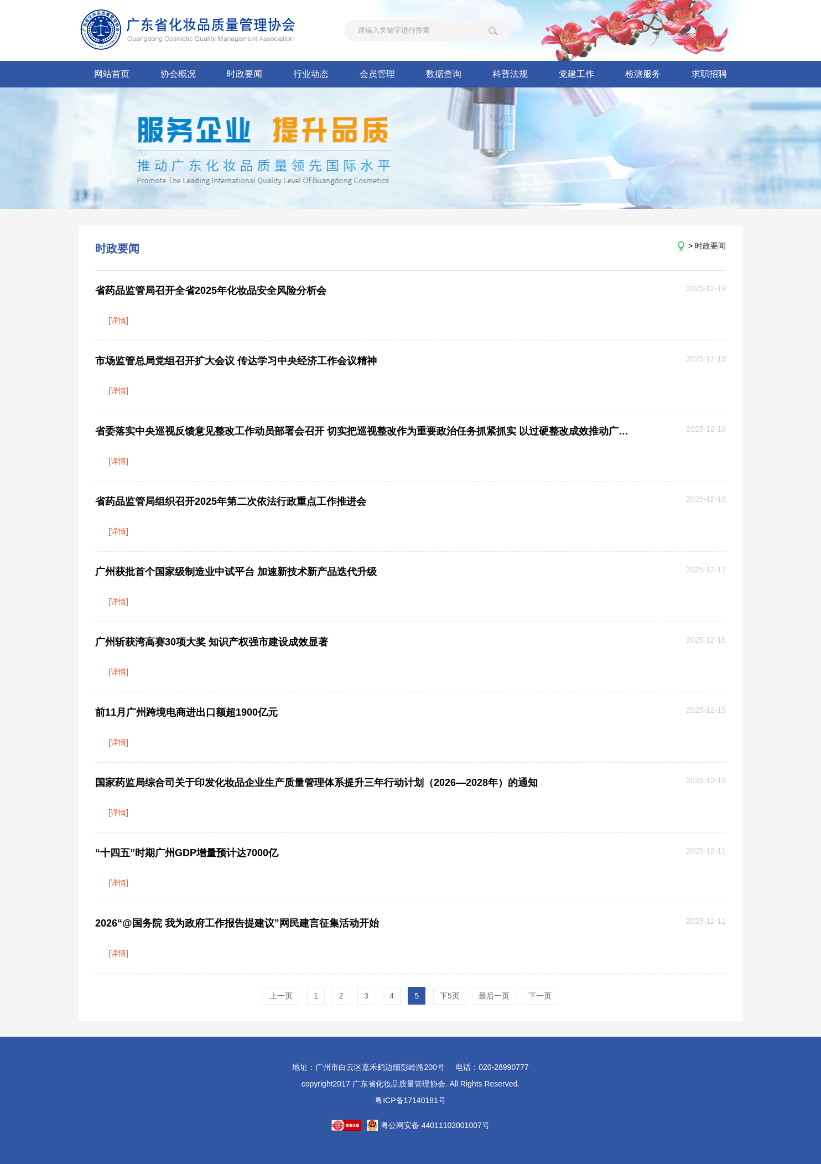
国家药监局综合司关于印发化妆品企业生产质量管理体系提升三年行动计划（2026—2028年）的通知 (316, 782)
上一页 (281, 995)
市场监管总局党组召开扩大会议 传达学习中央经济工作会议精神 (236, 360)
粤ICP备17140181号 (410, 1100)
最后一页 (494, 995)
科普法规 (510, 74)
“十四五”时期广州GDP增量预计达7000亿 (186, 852)
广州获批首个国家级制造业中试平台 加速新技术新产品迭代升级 (236, 571)
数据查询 (443, 74)
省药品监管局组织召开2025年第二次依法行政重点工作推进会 (230, 501)
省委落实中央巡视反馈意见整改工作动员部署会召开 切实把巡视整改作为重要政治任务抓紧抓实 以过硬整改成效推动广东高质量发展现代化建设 (363, 431)
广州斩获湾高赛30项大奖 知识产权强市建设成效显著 (211, 642)
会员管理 (377, 74)
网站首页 (111, 74)
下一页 (540, 995)
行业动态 (311, 74)
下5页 (450, 995)
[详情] (118, 320)
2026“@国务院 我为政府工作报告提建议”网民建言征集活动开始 (237, 923)
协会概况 (178, 74)
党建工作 (576, 74)
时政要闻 (244, 74)
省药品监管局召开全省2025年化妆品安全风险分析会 (210, 290)
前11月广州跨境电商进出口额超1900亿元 (186, 712)
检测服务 (643, 74)
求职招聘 (709, 74)
